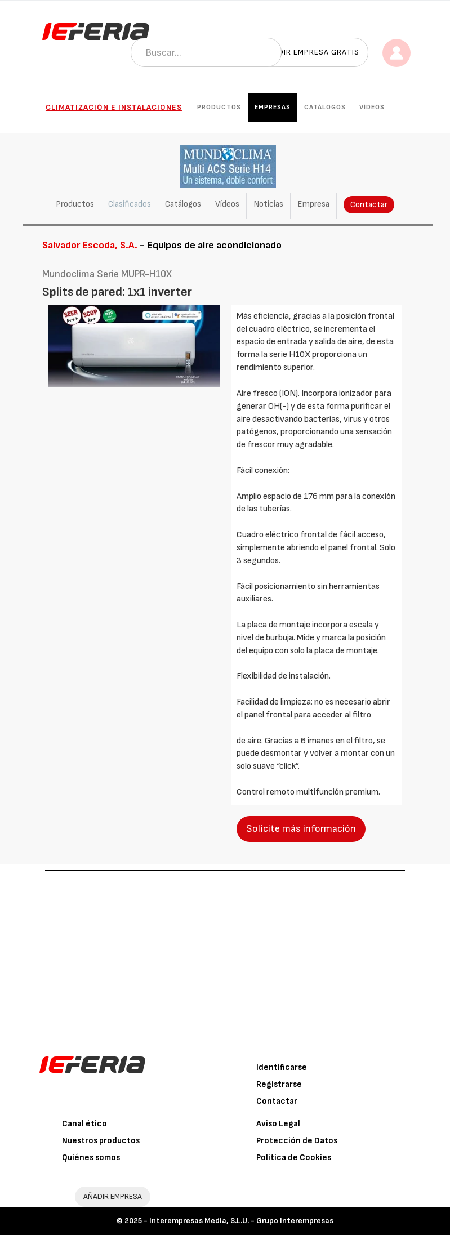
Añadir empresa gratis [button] (310, 52)
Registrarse (279, 1084)
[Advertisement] (225, 955)
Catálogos (325, 107)
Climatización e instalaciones (114, 107)
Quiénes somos (91, 1157)
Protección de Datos (296, 1140)
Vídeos (372, 107)
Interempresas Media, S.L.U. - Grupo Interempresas (241, 1220)
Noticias (268, 204)
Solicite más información (301, 829)
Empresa (313, 204)
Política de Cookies (293, 1157)
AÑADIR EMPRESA (112, 1196)
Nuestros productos (101, 1140)
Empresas (273, 107)
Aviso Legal (278, 1123)
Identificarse (281, 1067)
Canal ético (84, 1123)
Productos (219, 107)
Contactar (368, 204)
